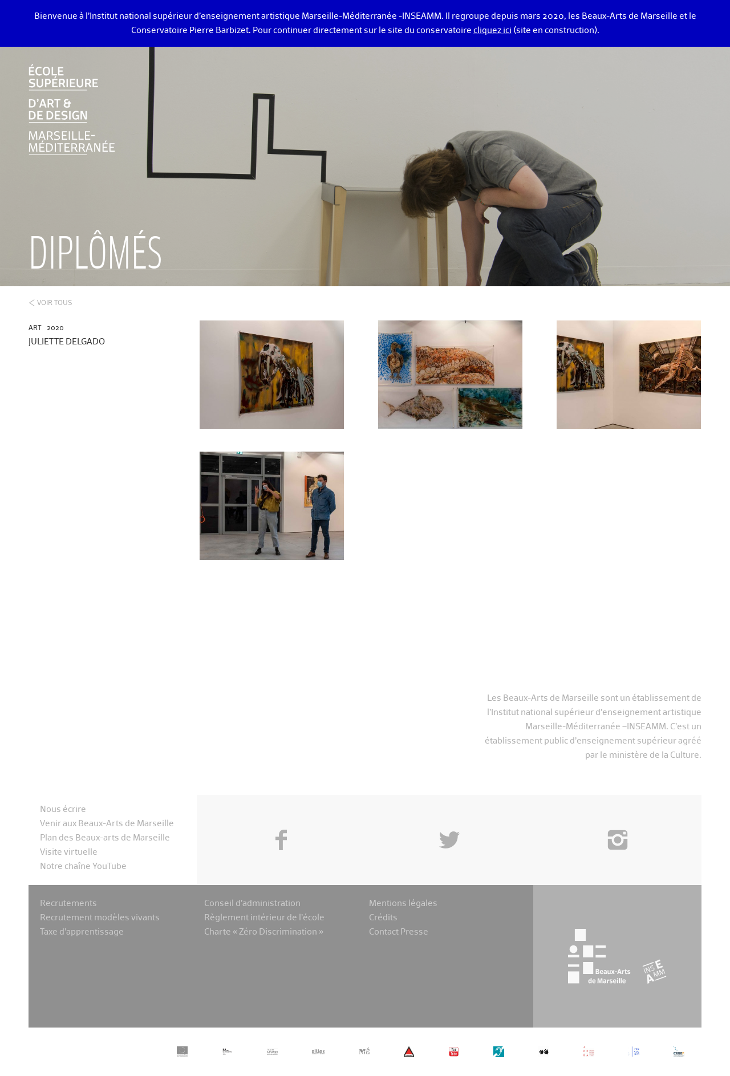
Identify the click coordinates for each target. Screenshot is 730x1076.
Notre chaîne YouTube (83, 866)
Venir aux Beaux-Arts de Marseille (107, 823)
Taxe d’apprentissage (82, 932)
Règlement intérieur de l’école (264, 917)
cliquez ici (492, 30)
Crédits (383, 917)
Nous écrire (63, 809)
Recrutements (68, 903)
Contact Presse (398, 932)
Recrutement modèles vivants (100, 917)
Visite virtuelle (69, 852)
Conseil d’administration (252, 903)
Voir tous (54, 303)
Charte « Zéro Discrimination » (263, 932)
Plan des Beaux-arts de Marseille (105, 838)
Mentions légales (403, 903)
